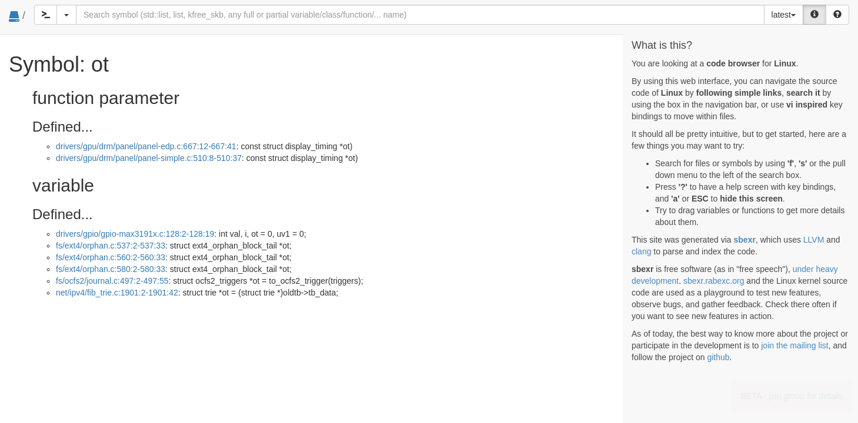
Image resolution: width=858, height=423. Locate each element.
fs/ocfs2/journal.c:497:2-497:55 (112, 281)
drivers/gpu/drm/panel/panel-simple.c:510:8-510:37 (149, 158)
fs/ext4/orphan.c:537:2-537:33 (110, 245)
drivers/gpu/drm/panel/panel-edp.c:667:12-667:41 (146, 146)
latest (784, 14)
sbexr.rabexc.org (714, 281)
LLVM (813, 239)
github (718, 357)
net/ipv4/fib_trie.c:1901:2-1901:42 (117, 292)
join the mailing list (794, 345)
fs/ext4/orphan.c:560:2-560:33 (110, 257)
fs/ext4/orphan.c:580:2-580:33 (110, 269)
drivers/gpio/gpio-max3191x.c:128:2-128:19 (135, 234)
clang (641, 251)
